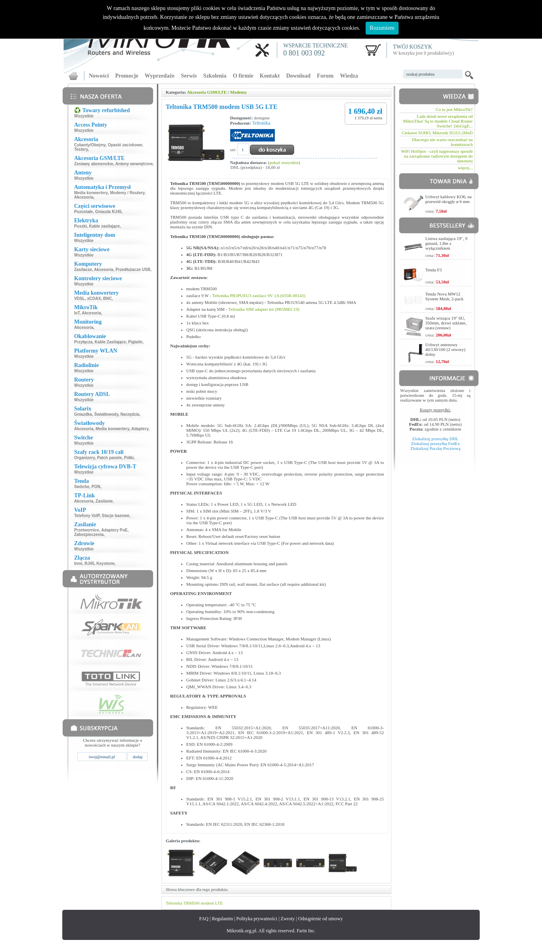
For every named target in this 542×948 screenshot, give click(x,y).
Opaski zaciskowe (125, 145)
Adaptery (140, 429)
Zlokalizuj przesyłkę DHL (435, 438)
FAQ (204, 918)
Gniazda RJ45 (108, 211)
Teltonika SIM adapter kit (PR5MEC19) (263, 309)
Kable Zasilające (110, 342)
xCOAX (94, 298)
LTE (219, 903)
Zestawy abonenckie (93, 164)
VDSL (79, 298)
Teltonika (261, 123)
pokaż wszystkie (284, 162)
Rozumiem (382, 28)
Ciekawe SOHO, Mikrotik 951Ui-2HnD (437, 132)
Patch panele (109, 458)
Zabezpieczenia (88, 534)
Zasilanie (104, 501)
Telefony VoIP (86, 515)
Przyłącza (83, 342)
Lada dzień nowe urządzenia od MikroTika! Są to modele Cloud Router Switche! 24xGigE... (437, 121)
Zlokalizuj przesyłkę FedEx (435, 443)
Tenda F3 (433, 269)
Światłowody (106, 414)
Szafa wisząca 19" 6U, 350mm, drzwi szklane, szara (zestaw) (446, 323)
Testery (81, 149)
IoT (77, 313)
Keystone (105, 563)
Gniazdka (83, 414)
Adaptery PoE (114, 530)
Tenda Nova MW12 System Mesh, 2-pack (444, 296)
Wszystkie (83, 116)
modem (207, 903)
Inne (78, 563)
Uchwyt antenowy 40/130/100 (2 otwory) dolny (445, 349)
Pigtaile (135, 342)
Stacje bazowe (115, 515)
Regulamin (222, 918)
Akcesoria (83, 197)
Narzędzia (130, 414)
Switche (81, 486)
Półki (129, 458)
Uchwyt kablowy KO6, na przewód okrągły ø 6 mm (448, 199)
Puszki (80, 226)
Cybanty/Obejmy (89, 145)
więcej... (465, 167)
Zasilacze (83, 269)
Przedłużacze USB (132, 269)
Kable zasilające (104, 226)
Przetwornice (86, 530)
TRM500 (191, 903)
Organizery (84, 458)
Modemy (238, 92)
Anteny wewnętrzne (134, 164)
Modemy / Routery (127, 193)
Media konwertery (91, 193)
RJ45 (89, 563)
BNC (107, 298)
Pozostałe (83, 211)
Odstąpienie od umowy (320, 918)
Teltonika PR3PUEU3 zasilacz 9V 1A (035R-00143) (258, 295)
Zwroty (287, 918)
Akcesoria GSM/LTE (207, 92)
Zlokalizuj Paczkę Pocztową (435, 448)
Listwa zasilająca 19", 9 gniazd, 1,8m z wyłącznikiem (446, 243)
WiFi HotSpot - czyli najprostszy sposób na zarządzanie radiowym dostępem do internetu (436, 156)
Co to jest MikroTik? (454, 109)
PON (96, 486)
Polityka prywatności (256, 918)
